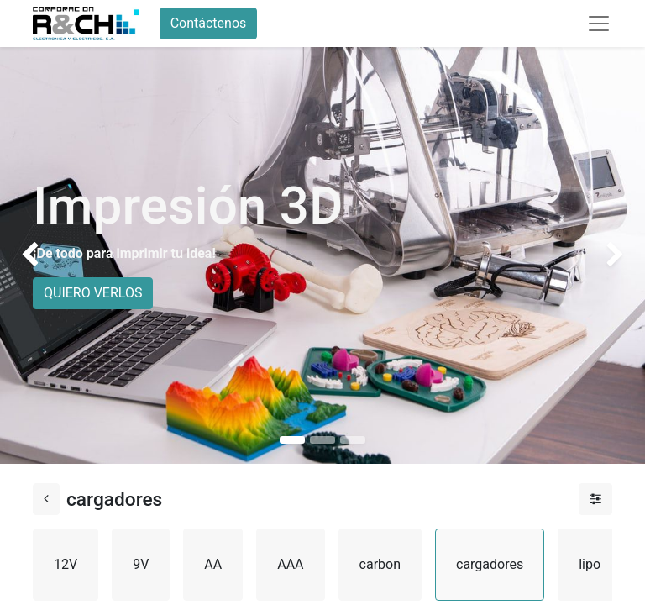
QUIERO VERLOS (93, 293)
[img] (25, 252)
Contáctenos (208, 23)
